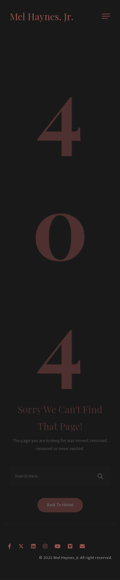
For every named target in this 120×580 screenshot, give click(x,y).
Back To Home (60, 507)
